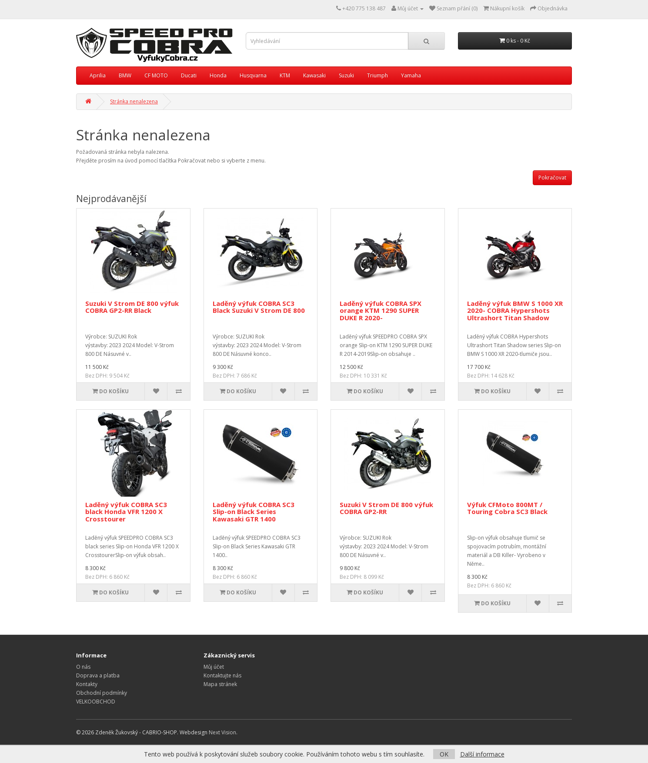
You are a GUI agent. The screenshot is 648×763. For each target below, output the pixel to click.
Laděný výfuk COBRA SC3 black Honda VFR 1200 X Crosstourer (126, 511)
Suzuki (346, 75)
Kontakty (86, 684)
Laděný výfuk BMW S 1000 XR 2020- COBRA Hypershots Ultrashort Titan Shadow (515, 310)
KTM (285, 75)
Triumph (377, 75)
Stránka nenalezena (134, 101)
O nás (83, 666)
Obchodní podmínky (101, 693)
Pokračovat (552, 177)
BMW (125, 75)
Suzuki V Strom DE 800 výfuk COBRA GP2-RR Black (132, 307)
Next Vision (222, 732)
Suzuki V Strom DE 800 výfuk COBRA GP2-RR (386, 508)
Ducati (189, 75)
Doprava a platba (98, 675)
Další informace (482, 754)
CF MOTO (156, 75)
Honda (218, 75)
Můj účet (214, 666)
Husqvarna (253, 75)
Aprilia (98, 75)
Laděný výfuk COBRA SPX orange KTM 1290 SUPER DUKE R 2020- (380, 310)
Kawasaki (314, 75)
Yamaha (411, 75)
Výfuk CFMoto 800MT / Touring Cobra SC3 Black (507, 508)
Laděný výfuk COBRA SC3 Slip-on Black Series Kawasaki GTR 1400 (253, 511)
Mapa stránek (220, 684)
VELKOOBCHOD (95, 701)
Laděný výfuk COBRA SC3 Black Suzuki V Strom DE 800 (259, 307)
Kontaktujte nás (222, 675)
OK (444, 754)
